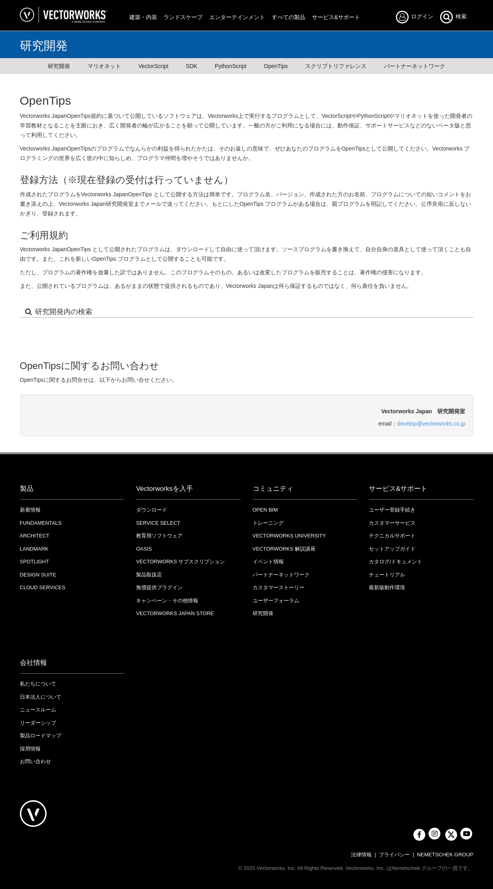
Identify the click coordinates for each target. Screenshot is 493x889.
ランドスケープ (183, 17)
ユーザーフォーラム (276, 601)
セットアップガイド (392, 549)
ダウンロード (151, 510)
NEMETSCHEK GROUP (445, 855)
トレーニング (268, 523)
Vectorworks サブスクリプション (180, 562)
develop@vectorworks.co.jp (431, 423)
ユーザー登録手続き (392, 510)
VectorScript (153, 66)
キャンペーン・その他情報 (167, 601)
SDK (191, 66)
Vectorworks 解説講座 (284, 549)
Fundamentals (41, 523)
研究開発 (59, 66)
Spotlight (34, 562)
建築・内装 (143, 17)
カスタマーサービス (392, 523)
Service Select (158, 523)
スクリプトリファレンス (335, 66)
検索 (452, 17)
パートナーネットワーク (414, 66)
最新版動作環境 (387, 587)
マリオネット (104, 66)
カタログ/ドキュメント (395, 562)
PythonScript (230, 66)
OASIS (144, 549)
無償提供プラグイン (159, 587)
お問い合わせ (35, 761)
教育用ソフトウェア (159, 536)
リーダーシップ (38, 723)
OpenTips (276, 66)
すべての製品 (288, 17)
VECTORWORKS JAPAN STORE (175, 613)
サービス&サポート (336, 17)
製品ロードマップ (40, 736)
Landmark (34, 549)
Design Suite (38, 575)
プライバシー (394, 855)
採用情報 (30, 749)
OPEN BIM (265, 510)
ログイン (417, 17)
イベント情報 (268, 562)
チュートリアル (387, 575)
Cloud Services (43, 587)
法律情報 (361, 855)
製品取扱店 (149, 575)
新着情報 (30, 510)
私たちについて (38, 684)
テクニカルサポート (392, 536)
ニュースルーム (38, 710)
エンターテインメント (237, 17)
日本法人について (40, 697)
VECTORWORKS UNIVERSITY (289, 536)
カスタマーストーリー (278, 587)
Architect (34, 536)
